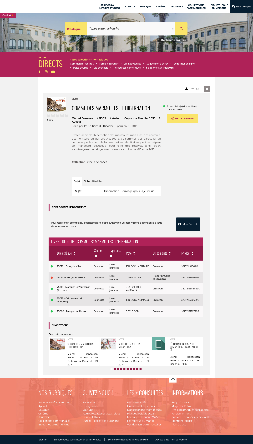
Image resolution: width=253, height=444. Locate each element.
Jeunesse (44, 416)
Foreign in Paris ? (182, 412)
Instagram (89, 405)
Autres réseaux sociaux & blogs (101, 412)
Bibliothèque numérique (53, 423)
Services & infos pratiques (54, 401)
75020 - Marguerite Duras (71, 310)
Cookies (176, 416)
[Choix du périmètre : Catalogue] (76, 28)
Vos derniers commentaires (144, 423)
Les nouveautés (136, 401)
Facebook (89, 401)
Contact (184, 401)
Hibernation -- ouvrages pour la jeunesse (129, 191)
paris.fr (43, 438)
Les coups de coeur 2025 (142, 416)
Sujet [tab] (77, 181)
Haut (173, 378)
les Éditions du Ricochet (99, 126)
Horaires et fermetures (141, 405)
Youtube (88, 409)
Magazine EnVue (182, 405)
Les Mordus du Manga (141, 420)
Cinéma (43, 412)
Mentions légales (182, 420)
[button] (241, 6)
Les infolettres (91, 416)
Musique (43, 409)
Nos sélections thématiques (144, 409)
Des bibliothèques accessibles (190, 409)
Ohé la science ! (97, 162)
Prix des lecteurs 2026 (140, 412)
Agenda (43, 405)
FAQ (174, 401)
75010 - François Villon (69, 265)
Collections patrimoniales (54, 420)
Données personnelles (197, 416)
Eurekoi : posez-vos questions (101, 420)
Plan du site (179, 423)
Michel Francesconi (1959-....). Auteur (97, 118)
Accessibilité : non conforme (171, 438)
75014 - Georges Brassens (71, 276)
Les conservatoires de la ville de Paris (128, 438)
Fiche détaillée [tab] (92, 181)
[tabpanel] (116, 191)
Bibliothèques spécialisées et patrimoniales (77, 438)
